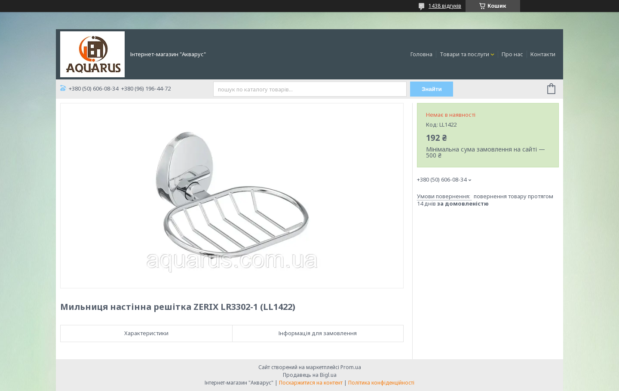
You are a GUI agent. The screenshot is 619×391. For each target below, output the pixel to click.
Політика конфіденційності (381, 382)
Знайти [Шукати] (432, 89)
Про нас (512, 54)
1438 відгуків (445, 5)
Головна (421, 54)
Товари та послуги (464, 54)
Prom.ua (350, 367)
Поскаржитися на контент (311, 382)
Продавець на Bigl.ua (310, 375)
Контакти (542, 54)
